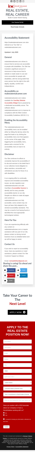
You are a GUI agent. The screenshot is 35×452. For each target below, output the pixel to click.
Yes (5, 415)
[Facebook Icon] (12, 1)
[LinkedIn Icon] (20, 1)
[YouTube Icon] (17, 1)
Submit (6, 427)
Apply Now (16, 312)
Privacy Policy (10, 446)
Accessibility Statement (21, 446)
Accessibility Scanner (19, 188)
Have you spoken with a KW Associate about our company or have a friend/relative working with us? (16, 408)
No (5, 413)
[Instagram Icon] (23, 1)
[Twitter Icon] (14, 1)
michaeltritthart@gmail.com (18, 261)
